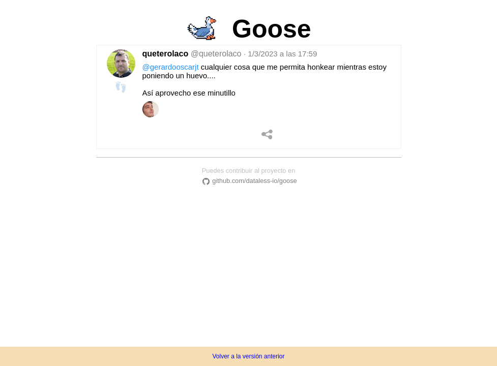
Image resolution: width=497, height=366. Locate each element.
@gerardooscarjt (170, 67)
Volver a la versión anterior (248, 356)
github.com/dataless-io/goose (248, 181)
